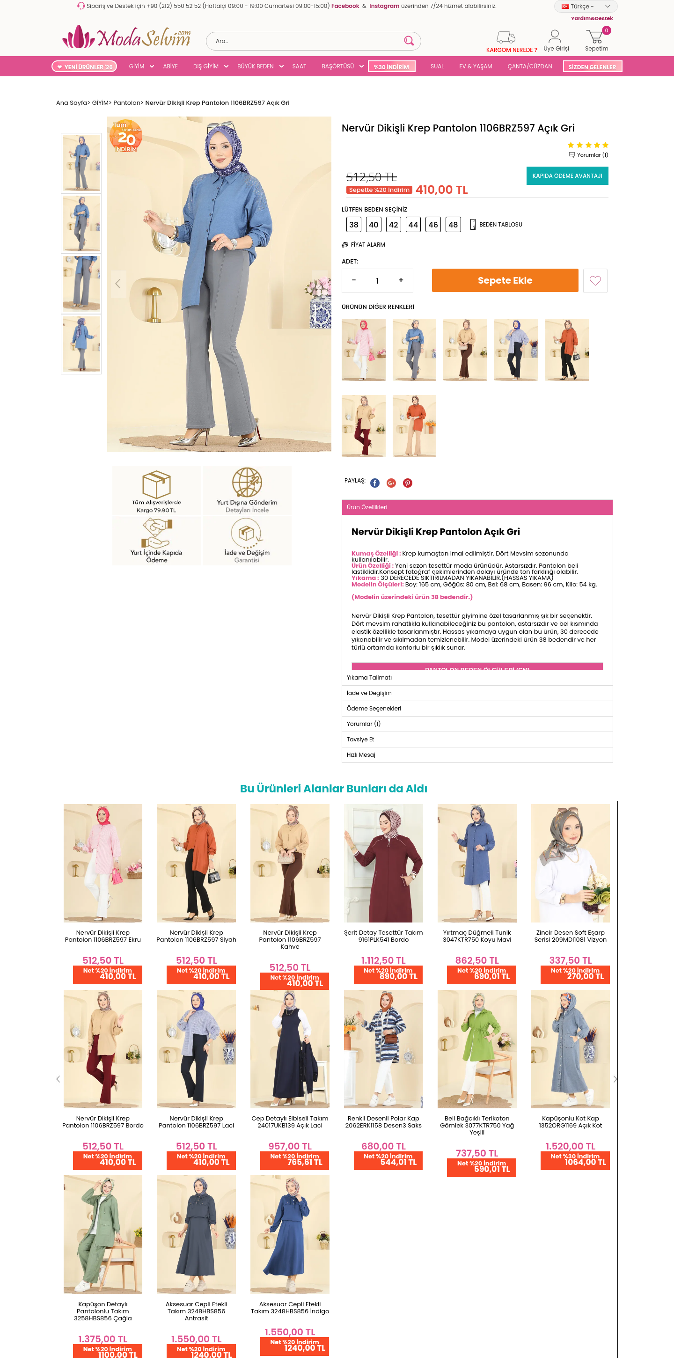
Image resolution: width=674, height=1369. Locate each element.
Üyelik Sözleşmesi (86, 1091)
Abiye (350, 1046)
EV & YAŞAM (476, 66)
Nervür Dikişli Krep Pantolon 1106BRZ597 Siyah (103, 835)
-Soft (285, 1325)
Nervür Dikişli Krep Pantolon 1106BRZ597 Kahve (196, 838)
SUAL (436, 66)
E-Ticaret (308, 1325)
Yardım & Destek (85, 1151)
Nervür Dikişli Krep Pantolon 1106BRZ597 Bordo (570, 835)
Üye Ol (257, 1046)
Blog (348, 1121)
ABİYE (170, 66)
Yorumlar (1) (592, 153)
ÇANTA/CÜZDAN (530, 66)
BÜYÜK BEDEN (255, 66)
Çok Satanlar (361, 1106)
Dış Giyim (355, 1031)
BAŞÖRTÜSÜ (338, 66)
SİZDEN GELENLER (592, 67)
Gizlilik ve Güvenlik (87, 1076)
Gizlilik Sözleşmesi (87, 1136)
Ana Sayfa (169, 1001)
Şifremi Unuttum (272, 1016)
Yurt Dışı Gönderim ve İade (100, 1046)
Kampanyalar (362, 1136)
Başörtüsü (357, 1076)
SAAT (300, 66)
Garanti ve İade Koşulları (97, 1031)
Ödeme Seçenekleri (90, 1016)
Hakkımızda (171, 1016)
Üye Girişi (261, 1061)
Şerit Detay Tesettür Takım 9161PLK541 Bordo (290, 835)
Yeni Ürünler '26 (364, 1001)
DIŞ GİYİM (206, 66)
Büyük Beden (361, 1061)
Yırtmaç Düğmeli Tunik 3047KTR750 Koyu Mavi (383, 835)
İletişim (165, 1031)
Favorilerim (264, 1031)
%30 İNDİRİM (391, 67)
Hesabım (261, 1001)
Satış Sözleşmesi (85, 1106)
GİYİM (137, 66)
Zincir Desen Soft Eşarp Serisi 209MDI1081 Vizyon (477, 835)
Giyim (350, 1016)
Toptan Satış (79, 1001)
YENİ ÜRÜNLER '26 (89, 67)
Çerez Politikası (83, 1121)
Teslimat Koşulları (87, 1061)
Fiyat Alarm (368, 243)
